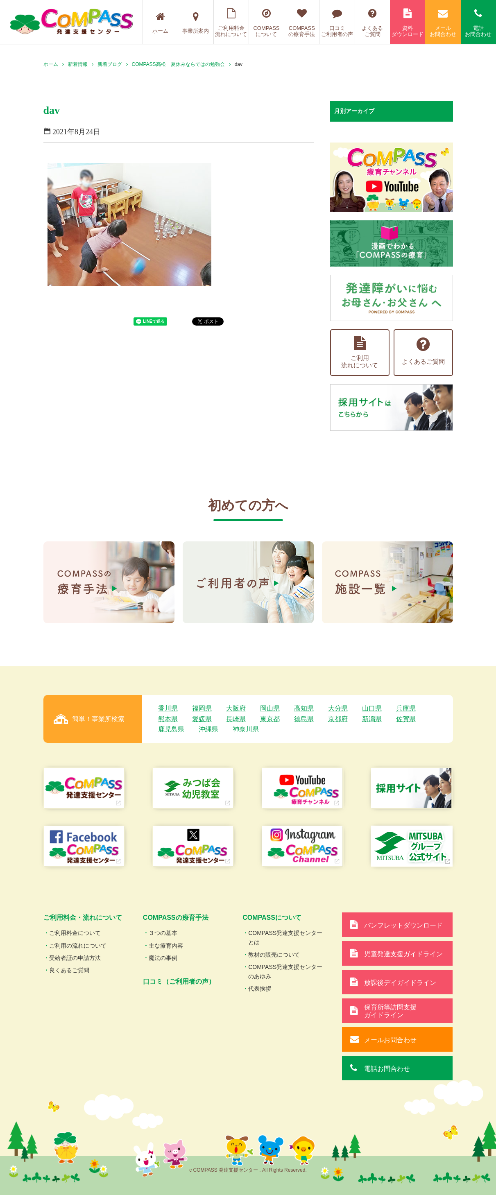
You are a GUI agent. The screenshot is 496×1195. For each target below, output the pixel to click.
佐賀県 (406, 718)
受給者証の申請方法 (75, 958)
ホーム (160, 22)
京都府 (338, 718)
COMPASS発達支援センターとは (285, 937)
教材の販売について (274, 954)
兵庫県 (406, 708)
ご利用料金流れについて (231, 22)
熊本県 (168, 718)
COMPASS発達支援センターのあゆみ (285, 971)
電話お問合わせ (478, 22)
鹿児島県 (171, 729)
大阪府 (236, 708)
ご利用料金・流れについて (82, 917)
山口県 (372, 708)
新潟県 (372, 718)
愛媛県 (202, 718)
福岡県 (202, 708)
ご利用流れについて (359, 352)
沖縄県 (208, 729)
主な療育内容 (166, 945)
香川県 (168, 708)
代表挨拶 (259, 988)
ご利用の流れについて (77, 945)
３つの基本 (163, 933)
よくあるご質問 (372, 22)
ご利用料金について (75, 933)
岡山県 (270, 708)
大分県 (338, 708)
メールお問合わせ (442, 22)
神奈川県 (246, 729)
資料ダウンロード (407, 22)
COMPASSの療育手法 (301, 22)
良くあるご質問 (69, 970)
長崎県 (236, 718)
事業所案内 (195, 22)
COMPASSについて (266, 22)
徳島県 (304, 718)
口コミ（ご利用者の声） (179, 981)
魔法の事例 (163, 958)
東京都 (270, 718)
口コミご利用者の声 (336, 22)
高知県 (304, 708)
